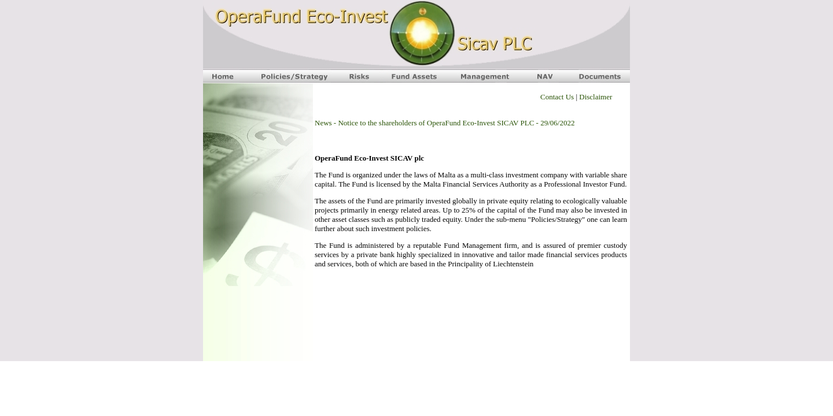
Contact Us (557, 96)
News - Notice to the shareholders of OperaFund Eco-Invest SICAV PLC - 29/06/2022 (444, 122)
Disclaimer (595, 96)
